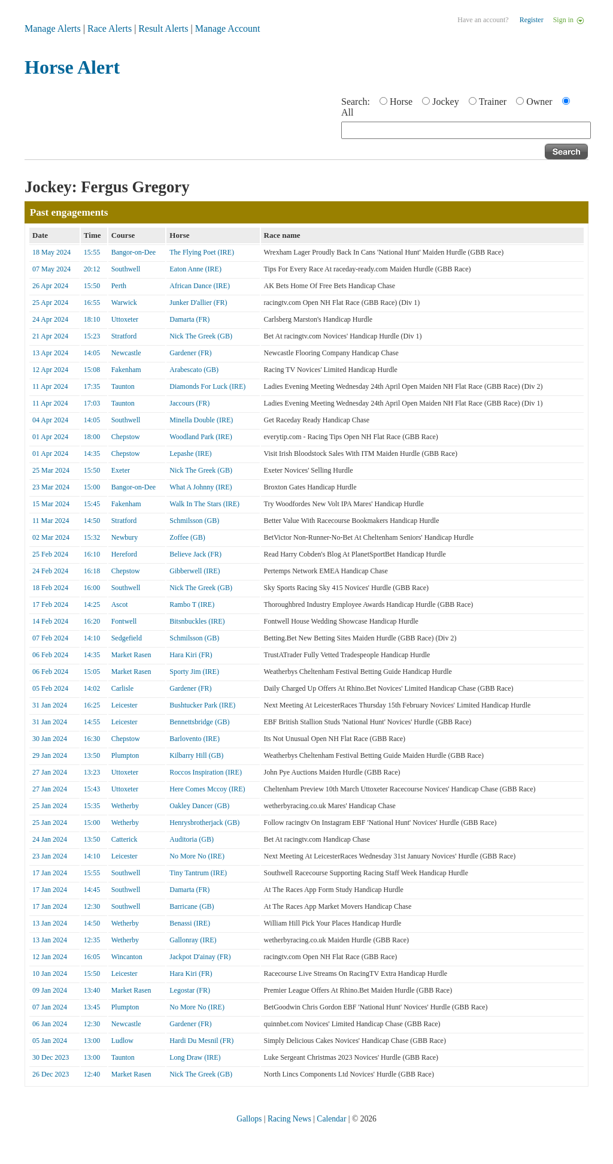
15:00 (92, 487)
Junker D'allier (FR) (198, 302)
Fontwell (124, 621)
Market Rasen (131, 655)
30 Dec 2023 (50, 1057)
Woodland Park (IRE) (200, 437)
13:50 (92, 755)
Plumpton (125, 755)
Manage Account (227, 28)
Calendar (331, 1118)
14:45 (92, 889)
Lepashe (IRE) (190, 453)
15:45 (92, 504)
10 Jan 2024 (49, 973)
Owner (539, 101)
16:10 (92, 554)
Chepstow (125, 437)
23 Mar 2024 (50, 487)
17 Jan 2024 (49, 873)
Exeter (120, 470)
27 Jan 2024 (49, 772)
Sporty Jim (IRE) (194, 671)
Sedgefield (126, 638)
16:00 (92, 587)
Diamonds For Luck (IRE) (207, 386)
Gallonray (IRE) (192, 940)
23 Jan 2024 (49, 856)
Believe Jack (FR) (195, 554)
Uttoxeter (124, 319)
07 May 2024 (51, 269)
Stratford (124, 336)
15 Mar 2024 (50, 504)
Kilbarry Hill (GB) (196, 755)
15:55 (92, 252)
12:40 (92, 1074)
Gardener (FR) (190, 353)
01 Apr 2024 (50, 437)
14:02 (92, 688)
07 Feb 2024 (50, 638)
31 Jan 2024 (49, 705)
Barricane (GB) (191, 906)
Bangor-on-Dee (133, 252)
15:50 (92, 286)
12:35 (92, 940)
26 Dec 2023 (50, 1074)
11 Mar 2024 (50, 520)
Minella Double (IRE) (201, 420)
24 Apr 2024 (50, 319)
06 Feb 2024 (50, 655)
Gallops (249, 1118)
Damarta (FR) (189, 319)
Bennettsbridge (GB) (199, 722)
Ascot (119, 604)
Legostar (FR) (189, 990)
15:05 (92, 671)
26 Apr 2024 (50, 286)
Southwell (126, 269)
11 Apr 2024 (50, 386)
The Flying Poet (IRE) (201, 252)
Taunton (123, 386)
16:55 (92, 302)
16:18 (92, 571)
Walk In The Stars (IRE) (204, 504)
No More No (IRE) (196, 856)
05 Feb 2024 (50, 688)
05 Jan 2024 (49, 1040)
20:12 (92, 269)
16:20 (92, 621)
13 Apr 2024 (50, 353)
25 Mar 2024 (50, 470)
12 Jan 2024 (49, 957)
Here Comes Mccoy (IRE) (207, 789)
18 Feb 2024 (50, 587)
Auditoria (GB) (191, 839)
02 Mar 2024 (50, 537)
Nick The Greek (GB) (200, 336)
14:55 (92, 722)
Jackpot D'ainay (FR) (199, 957)
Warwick (124, 302)
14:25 (92, 604)
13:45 (92, 1007)
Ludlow (122, 1040)
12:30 (92, 906)
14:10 (92, 638)
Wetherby (125, 806)
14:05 (92, 353)
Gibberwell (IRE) (194, 571)
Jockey (445, 101)
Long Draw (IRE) (194, 1057)
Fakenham (126, 369)
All (347, 112)
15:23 (92, 336)
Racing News (289, 1118)
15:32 (92, 537)
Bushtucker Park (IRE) (202, 705)
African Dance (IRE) (199, 286)
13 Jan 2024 (49, 923)
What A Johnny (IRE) (200, 487)
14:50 (92, 520)
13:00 (92, 1040)
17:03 (92, 403)
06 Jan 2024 (49, 1024)
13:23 (92, 772)
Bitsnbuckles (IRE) (196, 621)
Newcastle (126, 353)
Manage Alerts (53, 28)
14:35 (92, 453)
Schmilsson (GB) (194, 520)
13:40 (92, 990)
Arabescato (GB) (194, 369)
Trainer (493, 101)
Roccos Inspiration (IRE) (205, 772)
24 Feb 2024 (50, 571)
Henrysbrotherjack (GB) (204, 822)
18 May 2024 (51, 252)
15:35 (92, 806)
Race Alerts (109, 28)
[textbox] (466, 130)
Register (532, 20)
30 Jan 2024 (49, 738)
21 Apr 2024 (50, 336)
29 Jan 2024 (49, 755)
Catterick (124, 839)
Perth (118, 286)
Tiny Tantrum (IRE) (198, 873)
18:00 (92, 437)
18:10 (92, 319)
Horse (401, 101)
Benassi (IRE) (189, 923)
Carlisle (122, 688)
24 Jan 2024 (49, 839)
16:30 (92, 738)
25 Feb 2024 (50, 554)
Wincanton (126, 957)
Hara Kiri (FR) (190, 655)
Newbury (124, 537)
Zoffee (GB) (187, 537)
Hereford (124, 554)
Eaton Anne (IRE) (195, 269)
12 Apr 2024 (50, 369)
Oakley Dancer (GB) (199, 806)
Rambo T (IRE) (191, 604)
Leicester (124, 705)
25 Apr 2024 (50, 302)
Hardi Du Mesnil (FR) (201, 1040)
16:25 (92, 705)
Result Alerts (163, 28)
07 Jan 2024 (49, 1007)
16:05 (92, 957)
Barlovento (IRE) (194, 738)
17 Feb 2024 (50, 604)
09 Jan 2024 (49, 990)
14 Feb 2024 (50, 621)
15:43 (92, 789)
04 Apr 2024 (50, 420)
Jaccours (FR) (189, 403)
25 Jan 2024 (49, 806)
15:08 (92, 369)
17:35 (92, 386)
